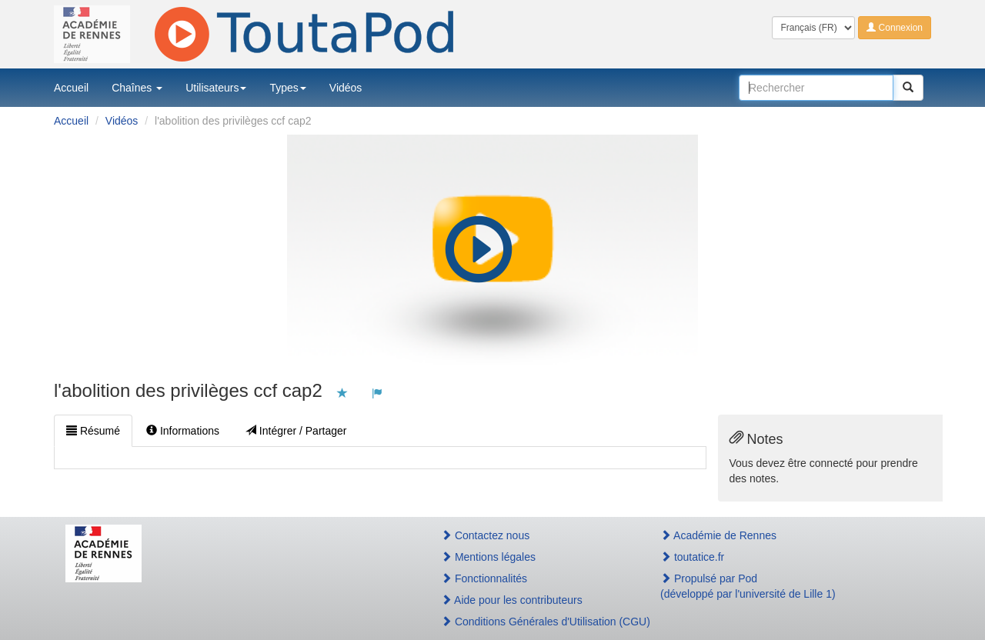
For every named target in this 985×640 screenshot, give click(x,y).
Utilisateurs (215, 88)
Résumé (93, 431)
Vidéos (345, 88)
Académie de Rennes (718, 535)
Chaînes (137, 88)
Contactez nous (485, 535)
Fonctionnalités (484, 578)
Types (287, 88)
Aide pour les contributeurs (512, 600)
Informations (182, 431)
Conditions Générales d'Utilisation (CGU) (534, 621)
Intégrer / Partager (296, 431)
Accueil (71, 88)
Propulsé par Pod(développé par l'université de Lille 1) (748, 586)
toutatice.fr (692, 557)
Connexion (894, 27)
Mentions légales (488, 557)
